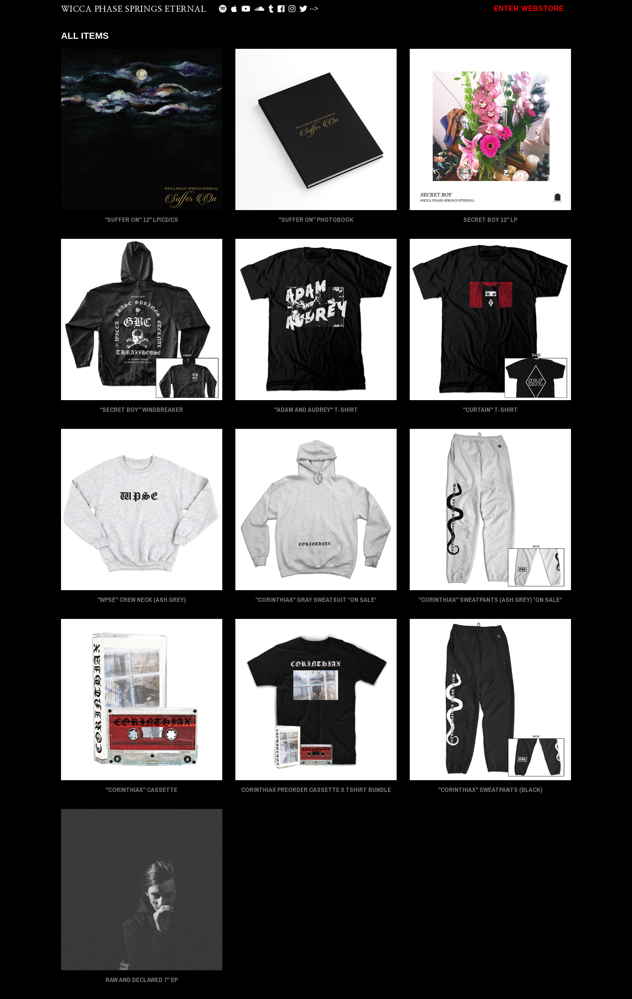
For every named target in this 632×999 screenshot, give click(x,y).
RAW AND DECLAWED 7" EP (141, 980)
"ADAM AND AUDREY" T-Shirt (316, 410)
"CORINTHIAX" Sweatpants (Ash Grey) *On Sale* (490, 600)
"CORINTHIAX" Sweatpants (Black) (490, 790)
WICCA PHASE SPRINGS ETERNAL (133, 9)
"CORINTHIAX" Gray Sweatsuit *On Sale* (316, 600)
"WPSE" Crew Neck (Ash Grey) (141, 600)
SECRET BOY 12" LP (490, 220)
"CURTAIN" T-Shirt (490, 410)
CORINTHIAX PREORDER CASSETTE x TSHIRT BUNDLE (316, 790)
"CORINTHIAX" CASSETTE (141, 790)
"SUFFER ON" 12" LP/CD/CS (141, 220)
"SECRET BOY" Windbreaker (141, 410)
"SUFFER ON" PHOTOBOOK (316, 220)
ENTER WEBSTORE (529, 8)
